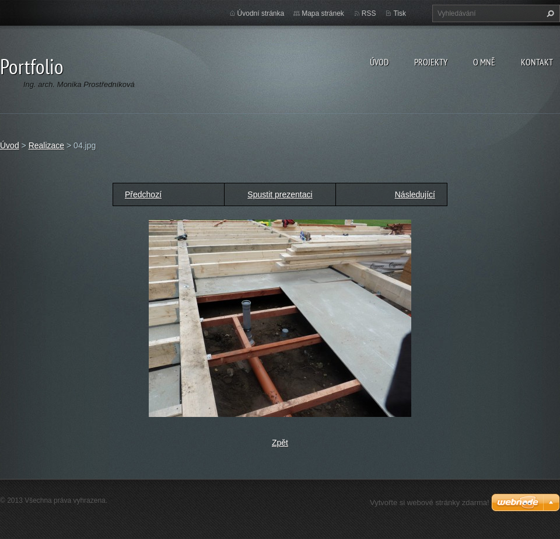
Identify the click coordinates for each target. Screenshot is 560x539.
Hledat (549, 13)
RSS (369, 13)
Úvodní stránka (261, 13)
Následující (415, 194)
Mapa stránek (323, 13)
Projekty (430, 62)
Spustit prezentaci (279, 194)
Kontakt (537, 62)
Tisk (399, 13)
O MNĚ (484, 62)
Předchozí (143, 194)
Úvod (379, 62)
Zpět (280, 442)
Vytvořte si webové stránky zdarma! (429, 502)
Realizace (46, 145)
